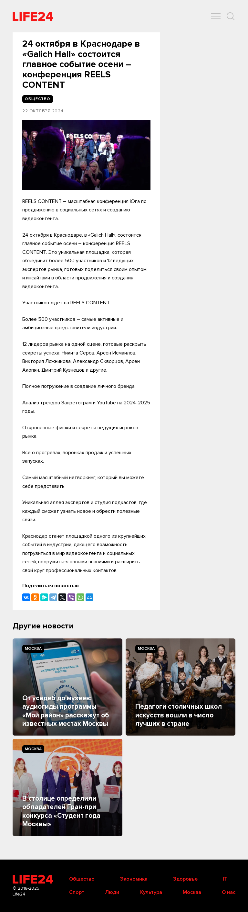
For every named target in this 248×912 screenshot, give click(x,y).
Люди (112, 892)
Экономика (134, 879)
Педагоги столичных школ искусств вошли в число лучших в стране (178, 715)
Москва (33, 648)
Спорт (76, 892)
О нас (228, 892)
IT (225, 879)
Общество (82, 879)
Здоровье (185, 879)
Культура (151, 892)
